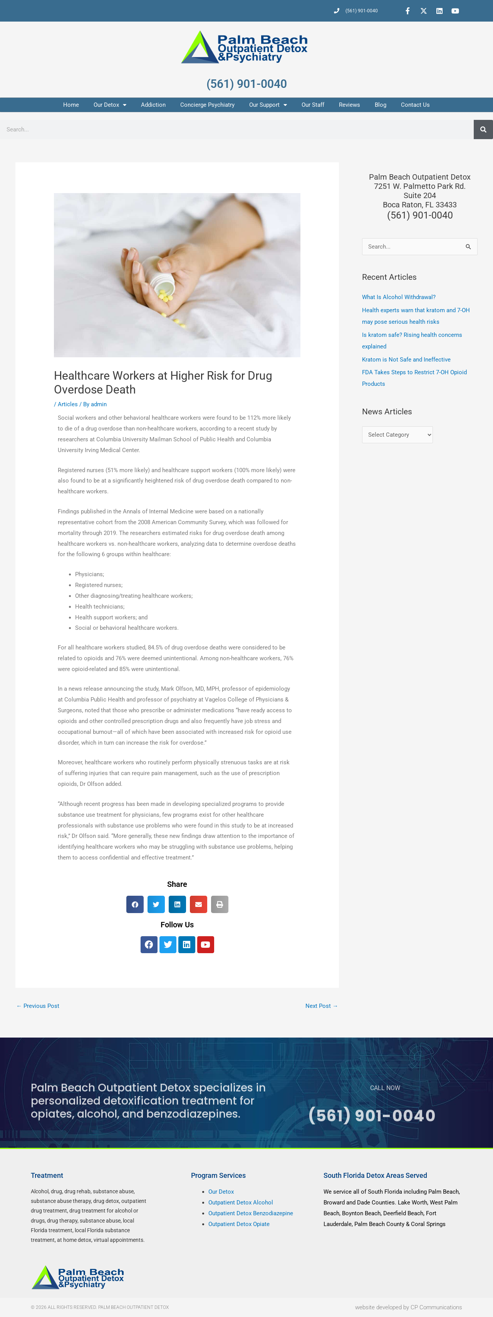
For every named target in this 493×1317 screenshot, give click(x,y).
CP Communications (436, 1307)
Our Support (268, 105)
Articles (68, 404)
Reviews (349, 104)
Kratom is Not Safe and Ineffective (406, 359)
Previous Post (37, 1005)
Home (71, 104)
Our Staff (313, 104)
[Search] (483, 129)
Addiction (153, 104)
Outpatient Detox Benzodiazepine (250, 1213)
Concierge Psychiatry (207, 104)
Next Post (321, 1005)
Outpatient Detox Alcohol (240, 1202)
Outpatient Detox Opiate (239, 1224)
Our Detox (110, 105)
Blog (380, 104)
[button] (135, 904)
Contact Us (415, 104)
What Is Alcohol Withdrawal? (399, 297)
